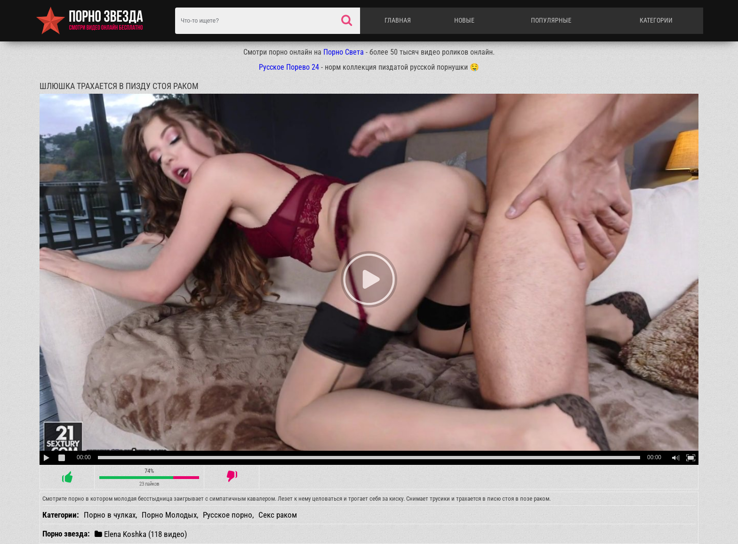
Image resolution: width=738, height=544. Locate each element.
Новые (464, 20)
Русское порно (227, 515)
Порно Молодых (169, 515)
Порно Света (343, 52)
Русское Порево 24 (289, 67)
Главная (398, 20)
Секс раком (277, 515)
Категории (656, 20)
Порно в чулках (110, 515)
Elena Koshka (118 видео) (141, 534)
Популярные (551, 20)
